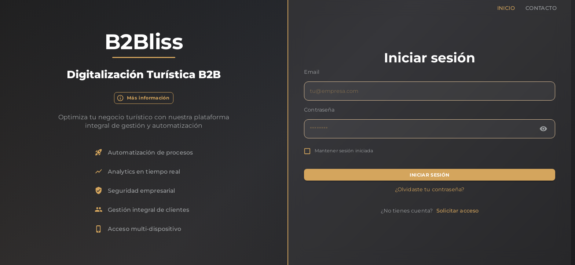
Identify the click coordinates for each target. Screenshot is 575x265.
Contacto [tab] (541, 6)
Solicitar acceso (457, 210)
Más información (143, 98)
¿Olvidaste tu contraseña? (429, 189)
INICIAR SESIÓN (429, 175)
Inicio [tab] (506, 6)
